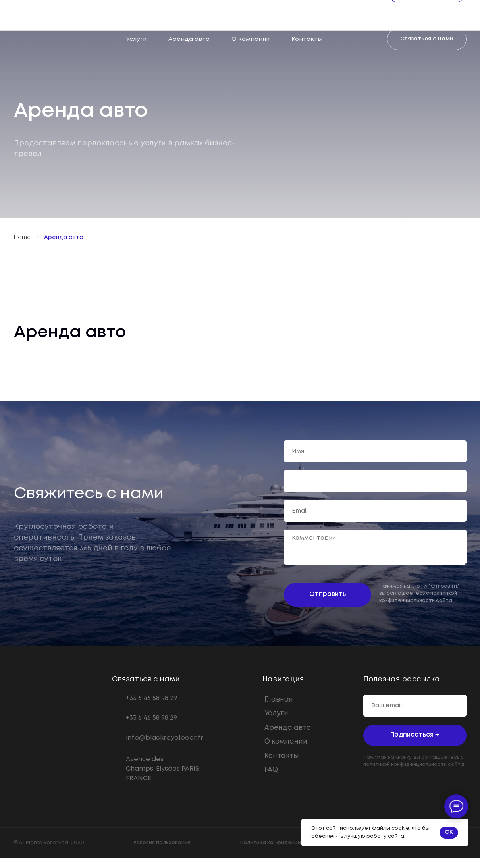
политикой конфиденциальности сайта (413, 764)
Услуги (136, 39)
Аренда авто (189, 39)
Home (22, 237)
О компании (250, 39)
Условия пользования (162, 843)
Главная (278, 700)
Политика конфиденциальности (283, 843)
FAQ (271, 770)
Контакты (306, 39)
